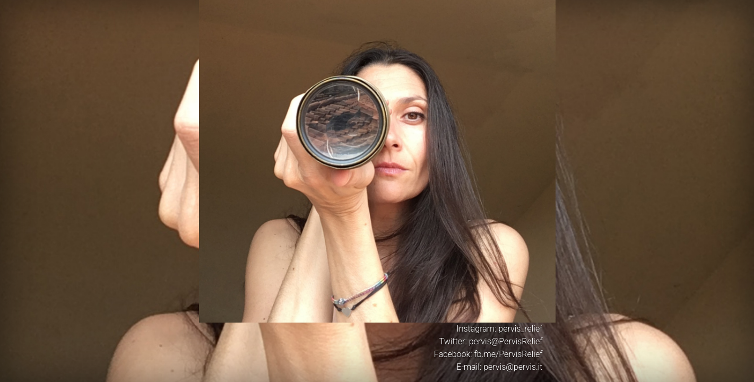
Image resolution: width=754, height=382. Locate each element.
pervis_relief (520, 329)
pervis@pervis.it (512, 367)
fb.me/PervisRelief (508, 354)
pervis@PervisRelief (506, 341)
